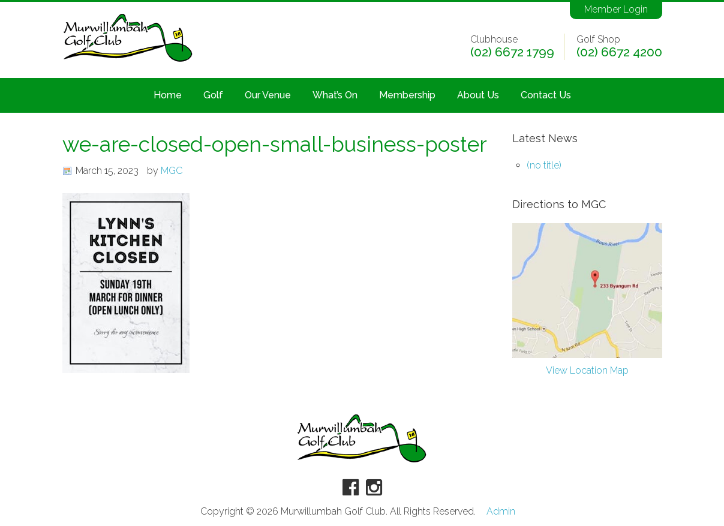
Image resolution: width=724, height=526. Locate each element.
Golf (213, 95)
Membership (407, 95)
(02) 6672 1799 (512, 52)
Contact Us (546, 95)
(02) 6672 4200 (619, 52)
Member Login (616, 9)
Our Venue (268, 95)
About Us (478, 95)
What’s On (335, 95)
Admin (500, 511)
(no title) (544, 165)
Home (168, 95)
